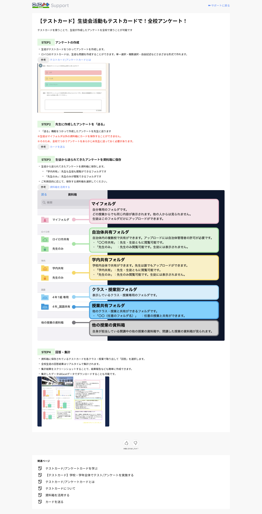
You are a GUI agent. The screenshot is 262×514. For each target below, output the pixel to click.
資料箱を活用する (60, 187)
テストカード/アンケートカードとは (70, 59)
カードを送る (57, 146)
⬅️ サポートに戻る (219, 5)
